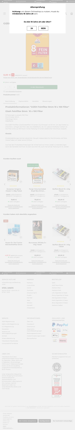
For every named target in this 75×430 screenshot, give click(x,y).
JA (32, 28)
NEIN (43, 28)
